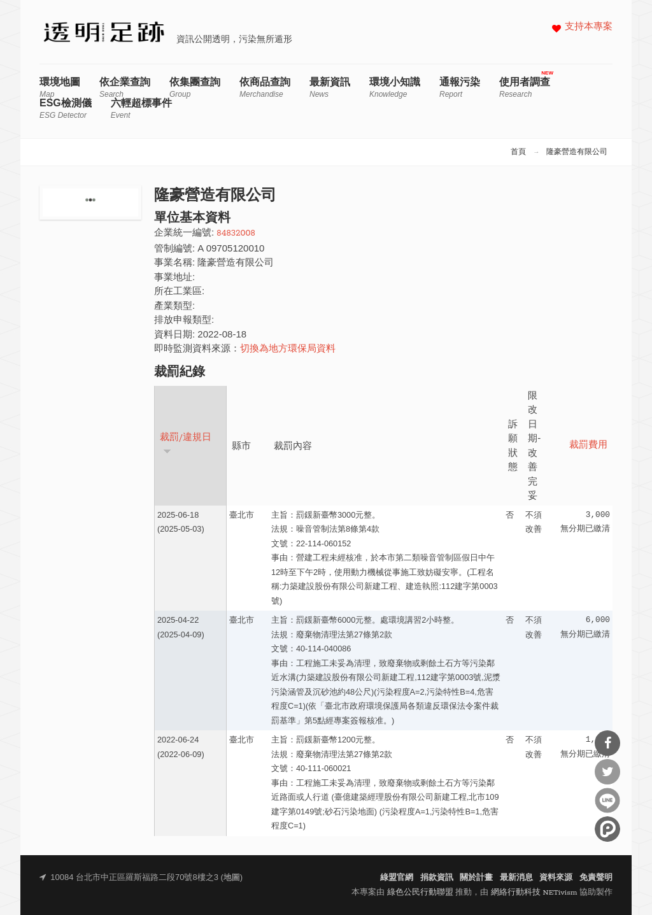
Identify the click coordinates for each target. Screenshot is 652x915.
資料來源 (555, 878)
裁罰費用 (588, 445)
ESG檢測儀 (65, 108)
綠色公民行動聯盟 (420, 892)
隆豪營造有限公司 (576, 152)
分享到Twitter (607, 771)
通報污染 (459, 87)
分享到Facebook (607, 743)
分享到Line (607, 800)
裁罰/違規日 (185, 443)
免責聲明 (596, 878)
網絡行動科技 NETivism (534, 892)
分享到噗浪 (607, 829)
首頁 (518, 152)
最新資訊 (329, 87)
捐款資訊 (436, 878)
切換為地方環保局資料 (288, 349)
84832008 (235, 233)
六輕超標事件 (141, 108)
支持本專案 (589, 27)
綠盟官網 (396, 878)
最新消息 (516, 878)
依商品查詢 (264, 87)
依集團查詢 (194, 87)
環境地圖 (59, 87)
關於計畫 (476, 878)
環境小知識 (394, 87)
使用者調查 (524, 87)
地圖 (231, 878)
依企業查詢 (124, 87)
